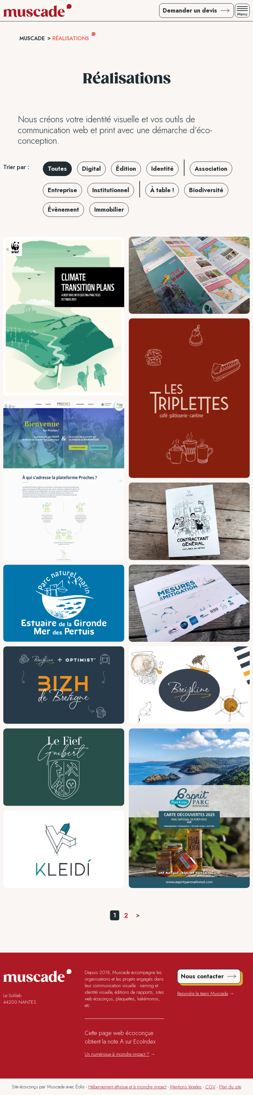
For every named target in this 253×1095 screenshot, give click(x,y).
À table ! (162, 190)
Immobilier (109, 209)
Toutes (57, 168)
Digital (91, 168)
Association (211, 168)
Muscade (32, 38)
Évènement (63, 209)
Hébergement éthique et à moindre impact (127, 1086)
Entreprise (62, 190)
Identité (162, 168)
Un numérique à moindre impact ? (117, 1054)
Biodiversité (206, 190)
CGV (210, 1086)
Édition (126, 168)
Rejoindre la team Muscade (202, 993)
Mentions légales (186, 1086)
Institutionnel (110, 190)
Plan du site (230, 1086)
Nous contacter (202, 976)
